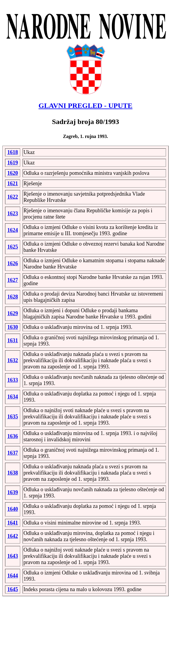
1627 (12, 280)
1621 (12, 183)
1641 (12, 523)
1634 (12, 397)
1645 (12, 589)
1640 (12, 509)
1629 (12, 313)
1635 (12, 417)
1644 (12, 576)
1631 (12, 340)
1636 (12, 436)
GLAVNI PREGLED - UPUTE (85, 105)
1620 (12, 173)
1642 (12, 536)
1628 (12, 297)
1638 (12, 473)
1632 (12, 360)
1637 (12, 453)
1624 (12, 230)
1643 (12, 556)
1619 (12, 163)
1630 (12, 327)
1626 (12, 263)
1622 (12, 197)
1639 (12, 492)
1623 (12, 213)
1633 (12, 380)
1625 (12, 247)
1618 (12, 152)
